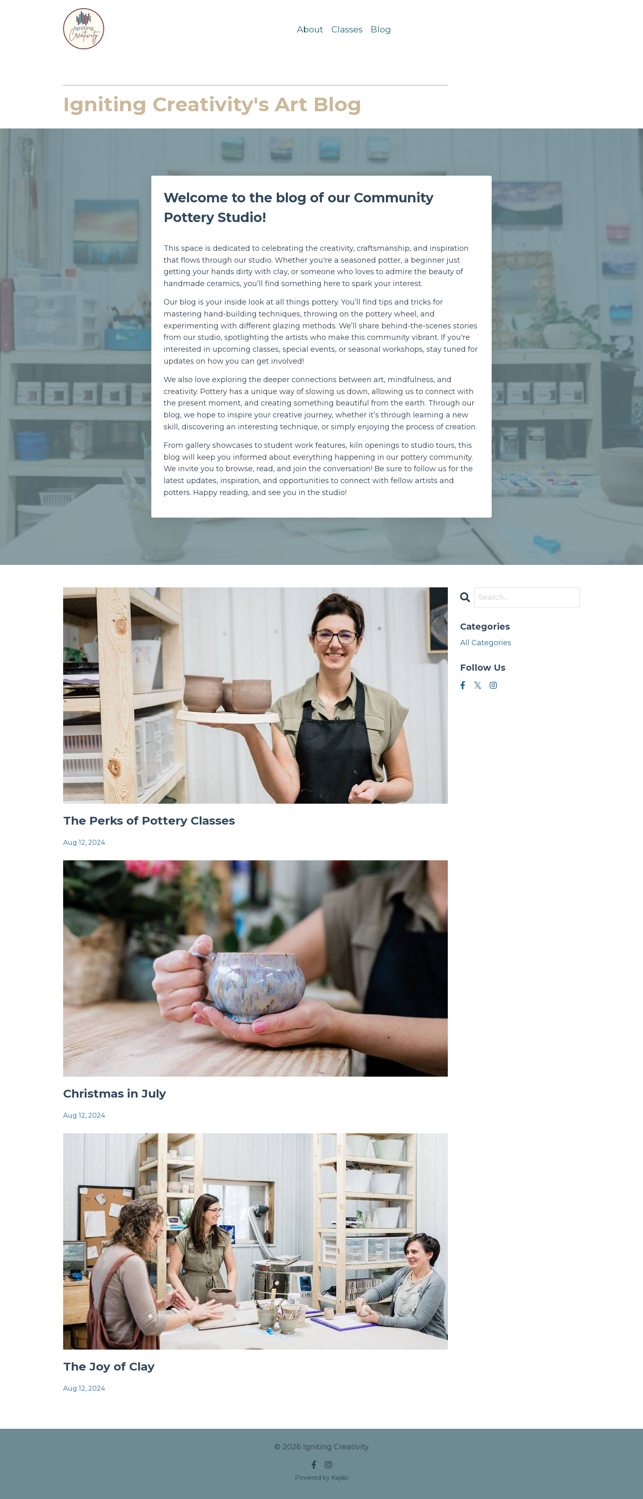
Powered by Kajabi (321, 1477)
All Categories (485, 642)
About (310, 29)
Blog (381, 29)
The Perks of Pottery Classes (149, 820)
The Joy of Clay (109, 1366)
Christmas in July (114, 1093)
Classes (347, 29)
